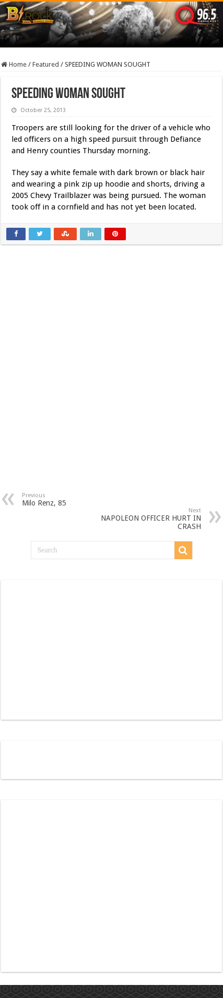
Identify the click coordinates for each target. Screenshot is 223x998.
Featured (45, 64)
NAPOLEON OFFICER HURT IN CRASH (147, 519)
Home (14, 64)
